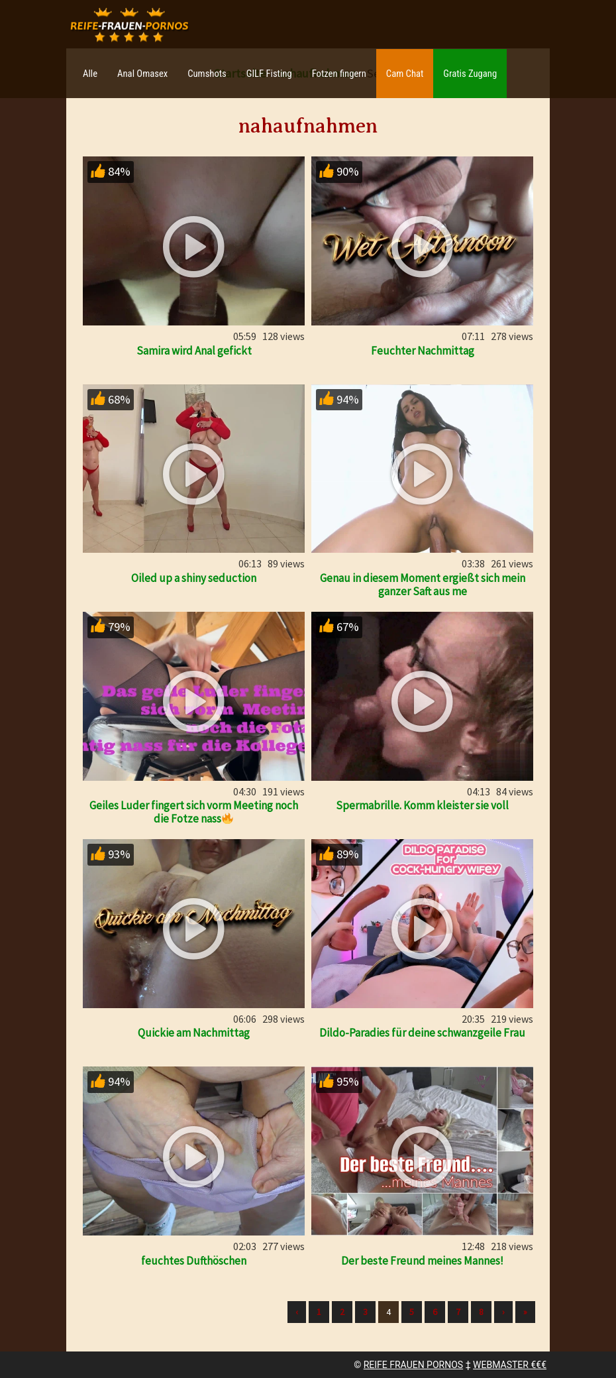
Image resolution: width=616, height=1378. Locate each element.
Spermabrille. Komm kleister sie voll (422, 805)
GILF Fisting (269, 74)
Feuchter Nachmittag (422, 350)
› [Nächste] (503, 1312)
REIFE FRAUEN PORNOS (413, 1364)
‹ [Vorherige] (296, 1312)
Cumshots (207, 74)
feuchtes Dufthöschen (193, 1260)
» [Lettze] (525, 1312)
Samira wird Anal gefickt (194, 350)
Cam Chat (404, 74)
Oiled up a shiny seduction (193, 578)
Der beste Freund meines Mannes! (422, 1260)
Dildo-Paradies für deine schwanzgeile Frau (422, 1032)
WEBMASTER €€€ (509, 1364)
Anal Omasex (142, 74)
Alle (90, 74)
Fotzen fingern (339, 74)
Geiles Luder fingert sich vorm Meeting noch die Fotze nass (193, 812)
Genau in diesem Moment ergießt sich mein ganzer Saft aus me (422, 585)
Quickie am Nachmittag (194, 1032)
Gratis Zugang (470, 74)
